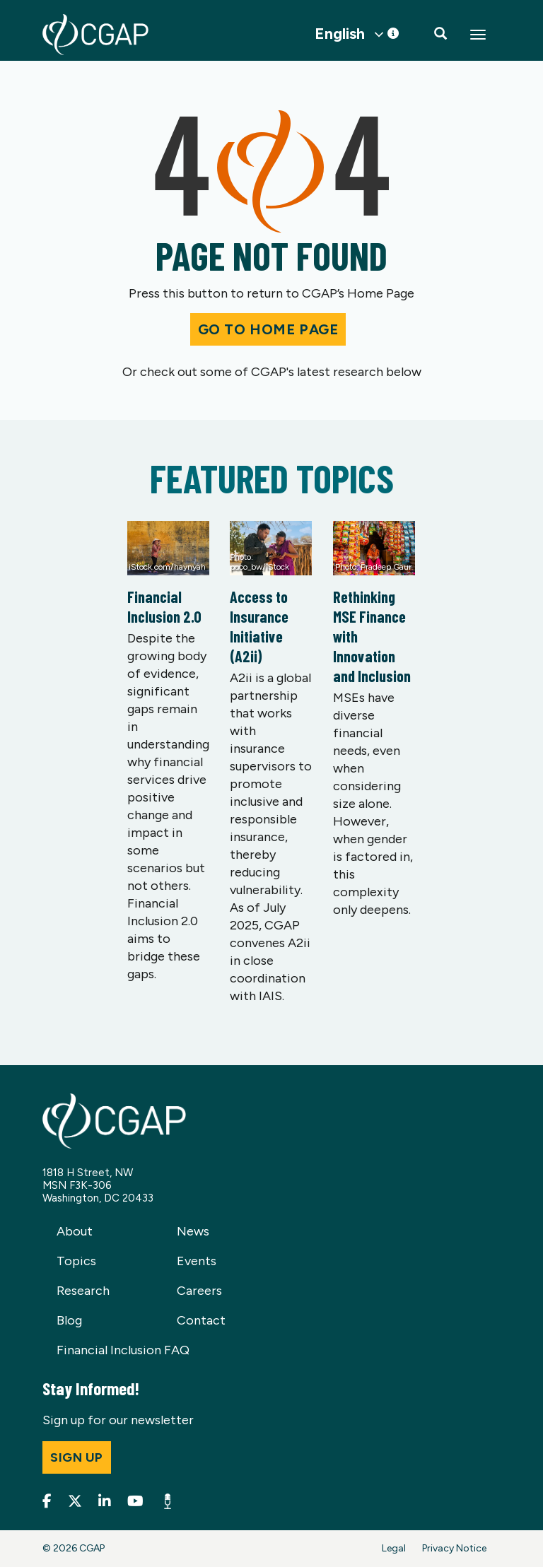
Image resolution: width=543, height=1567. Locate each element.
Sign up (76, 1457)
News (193, 1231)
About (75, 1231)
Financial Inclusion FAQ (123, 1350)
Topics (76, 1261)
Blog (69, 1320)
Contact (201, 1320)
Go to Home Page (268, 329)
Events (196, 1261)
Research (83, 1290)
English (340, 34)
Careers (199, 1290)
